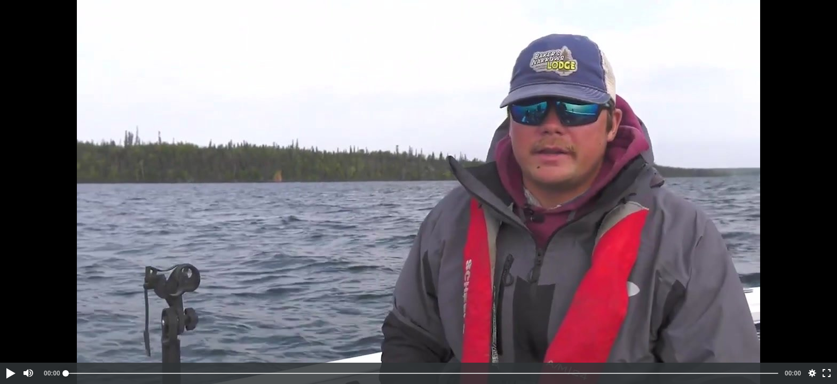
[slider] (422, 373)
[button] (10, 373)
